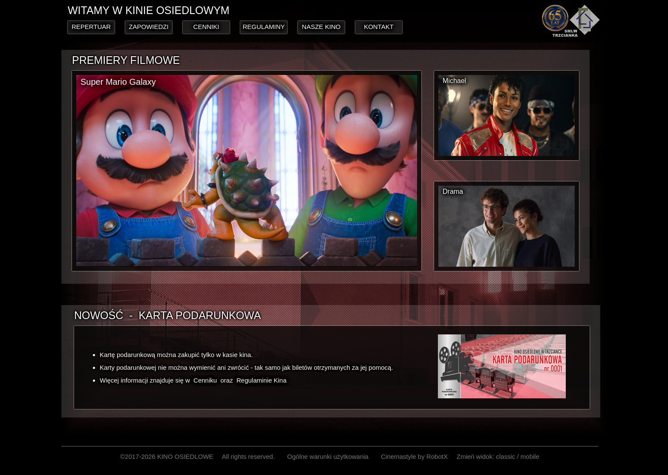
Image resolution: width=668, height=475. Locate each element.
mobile (530, 456)
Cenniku (205, 380)
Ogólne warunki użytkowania (328, 456)
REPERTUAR (91, 26)
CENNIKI (206, 26)
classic (505, 456)
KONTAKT (379, 26)
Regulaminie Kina (261, 380)
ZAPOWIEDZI (148, 26)
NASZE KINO (321, 26)
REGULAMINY (263, 26)
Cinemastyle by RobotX (414, 456)
